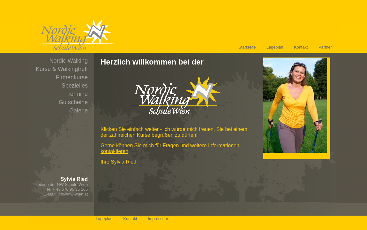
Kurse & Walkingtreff (62, 69)
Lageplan (274, 47)
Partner (325, 47)
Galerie (78, 110)
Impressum (158, 218)
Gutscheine (73, 102)
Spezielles (75, 85)
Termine (77, 94)
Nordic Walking (68, 60)
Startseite (247, 47)
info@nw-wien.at (72, 194)
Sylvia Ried (123, 162)
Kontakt (301, 47)
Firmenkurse (72, 77)
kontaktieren (114, 151)
